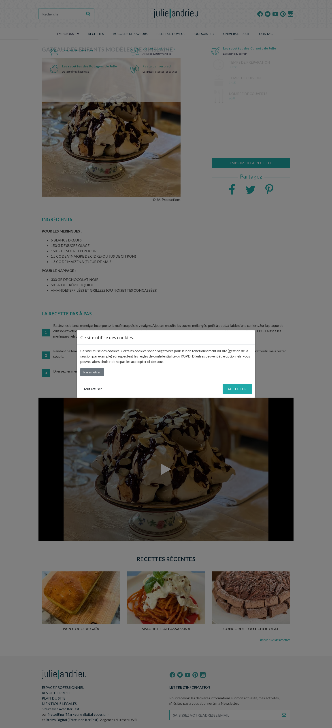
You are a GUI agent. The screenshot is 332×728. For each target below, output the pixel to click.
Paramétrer (92, 372)
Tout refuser (92, 389)
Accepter (237, 389)
